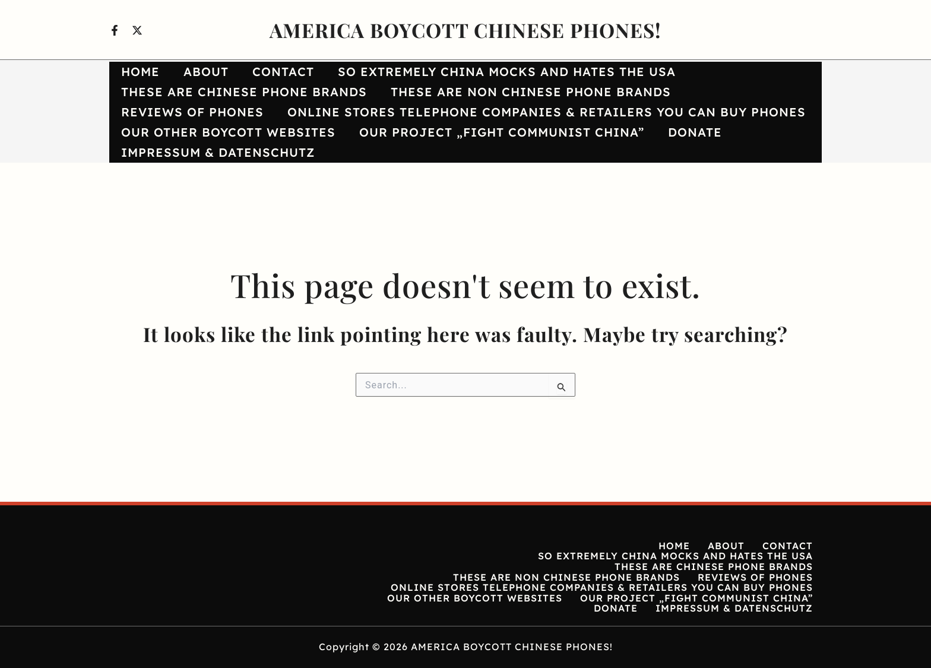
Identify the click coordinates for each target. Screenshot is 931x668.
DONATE (695, 132)
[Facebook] (114, 30)
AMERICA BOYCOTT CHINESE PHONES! (465, 30)
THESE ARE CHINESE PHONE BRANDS (244, 91)
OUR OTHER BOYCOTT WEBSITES (228, 132)
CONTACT (283, 71)
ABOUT (206, 71)
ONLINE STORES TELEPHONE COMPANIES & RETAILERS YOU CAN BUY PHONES (546, 112)
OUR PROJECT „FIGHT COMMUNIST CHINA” (501, 132)
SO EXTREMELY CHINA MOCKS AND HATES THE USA (507, 71)
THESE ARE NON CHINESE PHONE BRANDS (531, 91)
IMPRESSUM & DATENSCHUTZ (218, 152)
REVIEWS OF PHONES (192, 112)
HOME (140, 71)
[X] (137, 30)
